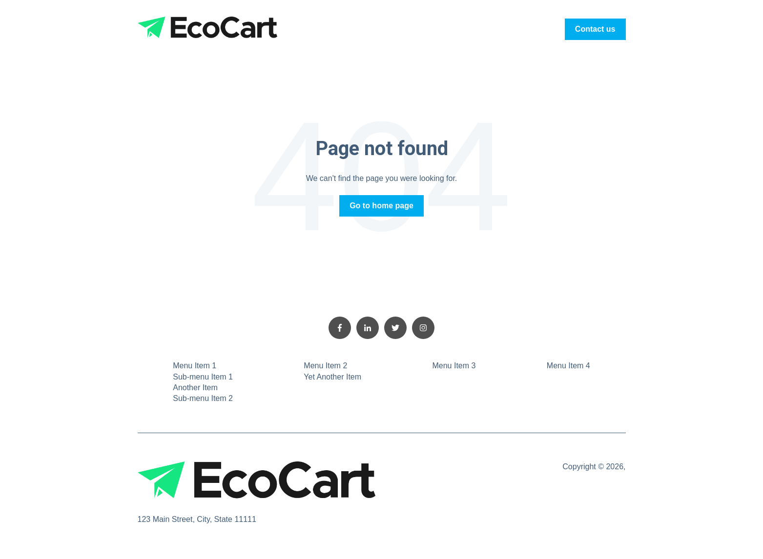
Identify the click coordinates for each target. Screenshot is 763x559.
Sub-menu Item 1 (203, 377)
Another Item (195, 387)
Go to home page (381, 205)
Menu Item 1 (194, 365)
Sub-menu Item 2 (203, 398)
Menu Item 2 (325, 365)
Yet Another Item (332, 377)
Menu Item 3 (453, 365)
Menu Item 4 (568, 365)
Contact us (595, 29)
